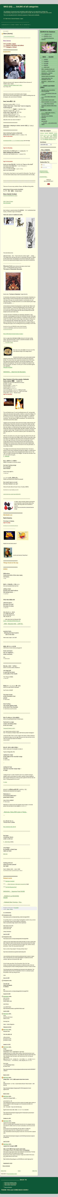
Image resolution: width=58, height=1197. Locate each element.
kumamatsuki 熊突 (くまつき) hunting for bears (13, 140)
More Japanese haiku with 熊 (9, 826)
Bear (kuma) (8, 33)
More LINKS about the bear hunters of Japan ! (13, 333)
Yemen (54, 139)
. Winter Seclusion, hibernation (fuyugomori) (16, 884)
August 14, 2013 (6, 1044)
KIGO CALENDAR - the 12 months (48, 101)
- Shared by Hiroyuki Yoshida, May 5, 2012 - (12, 85)
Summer (55, 137)
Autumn (51, 133)
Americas (42, 133)
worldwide (50, 139)
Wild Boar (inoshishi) (7, 367)
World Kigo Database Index (10, 1182)
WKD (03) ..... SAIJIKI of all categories (21, 7)
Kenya (41, 136)
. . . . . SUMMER (44, 61)
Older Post (34, 1170)
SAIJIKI (47, 137)
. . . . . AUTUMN (44, 63)
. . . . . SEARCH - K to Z (46, 36)
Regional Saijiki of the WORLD (48, 76)
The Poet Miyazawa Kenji (10, 887)
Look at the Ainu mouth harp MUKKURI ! (12, 494)
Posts (43, 164)
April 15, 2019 (6, 1141)
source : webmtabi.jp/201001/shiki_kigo (11, 620)
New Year (46, 136)
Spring (50, 137)
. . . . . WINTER (44, 65)
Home (19, 1170)
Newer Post (3, 1170)
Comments (44, 167)
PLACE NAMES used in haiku (47, 99)
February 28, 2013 (7, 1027)
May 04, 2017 (6, 1074)
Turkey (41, 139)
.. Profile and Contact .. (44, 172)
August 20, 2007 (6, 993)
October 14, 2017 (7, 1118)
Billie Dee (5, 854)
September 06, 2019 (7, 1163)
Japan (8, 909)
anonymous (6, 996)
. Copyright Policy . (43, 176)
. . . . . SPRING (44, 59)
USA (44, 139)
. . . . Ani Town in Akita (8, 342)
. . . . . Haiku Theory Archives (47, 103)
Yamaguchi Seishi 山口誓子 (9, 728)
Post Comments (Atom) (12, 1173)
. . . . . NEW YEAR (45, 67)
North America (53, 136)
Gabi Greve (6, 1013)
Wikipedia (43, 119)
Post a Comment (6, 1166)
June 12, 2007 (6, 934)
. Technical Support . (43, 171)
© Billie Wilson (6, 841)
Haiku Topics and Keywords (10, 1183)
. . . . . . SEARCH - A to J (46, 34)
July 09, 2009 (6, 1011)
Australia (46, 133)
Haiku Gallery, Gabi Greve (10, 1184)
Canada (55, 133)
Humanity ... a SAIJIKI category (48, 71)
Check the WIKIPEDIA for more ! (10, 195)
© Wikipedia (6, 456)
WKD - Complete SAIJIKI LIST (48, 69)
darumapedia (44, 121)
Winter (11, 909)
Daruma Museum (8, 1187)
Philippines (42, 137)
